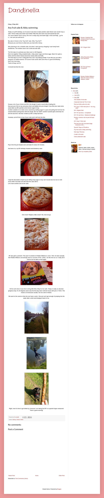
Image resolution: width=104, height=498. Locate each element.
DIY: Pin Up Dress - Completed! (86, 67)
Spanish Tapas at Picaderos (81, 127)
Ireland (18, 419)
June (75, 95)
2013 (74, 91)
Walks (21, 419)
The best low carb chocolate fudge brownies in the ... (83, 124)
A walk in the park (78, 134)
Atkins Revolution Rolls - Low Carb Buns (87, 57)
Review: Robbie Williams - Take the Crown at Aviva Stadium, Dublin (88, 78)
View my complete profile (85, 151)
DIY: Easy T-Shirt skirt (80, 121)
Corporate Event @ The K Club (82, 102)
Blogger (59, 489)
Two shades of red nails (80, 99)
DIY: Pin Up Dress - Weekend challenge (84, 115)
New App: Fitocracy (79, 132)
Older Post (61, 475)
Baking (14, 419)
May (75, 97)
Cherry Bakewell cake (80, 136)
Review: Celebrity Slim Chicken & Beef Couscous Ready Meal (88, 39)
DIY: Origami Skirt (85, 47)
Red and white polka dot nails (82, 104)
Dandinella (23, 10)
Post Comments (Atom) (21, 478)
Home (36, 475)
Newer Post (11, 475)
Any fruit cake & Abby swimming (82, 129)
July (75, 93)
